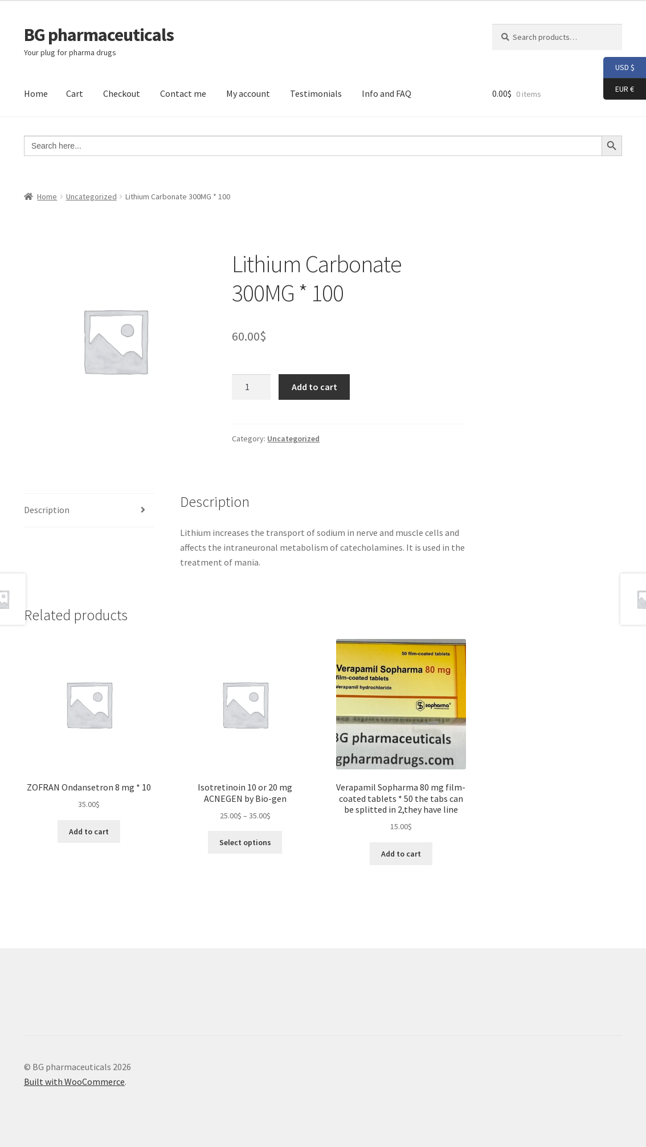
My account (248, 93)
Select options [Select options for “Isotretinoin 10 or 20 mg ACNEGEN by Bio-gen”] (245, 842)
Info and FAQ (386, 93)
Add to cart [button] (89, 831)
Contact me (183, 93)
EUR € (618, 89)
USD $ (619, 68)
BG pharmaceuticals (99, 34)
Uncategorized (91, 196)
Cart (74, 93)
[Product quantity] (251, 387)
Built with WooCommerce (74, 1081)
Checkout (121, 93)
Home (36, 93)
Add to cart (314, 386)
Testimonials (316, 93)
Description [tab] (46, 509)
